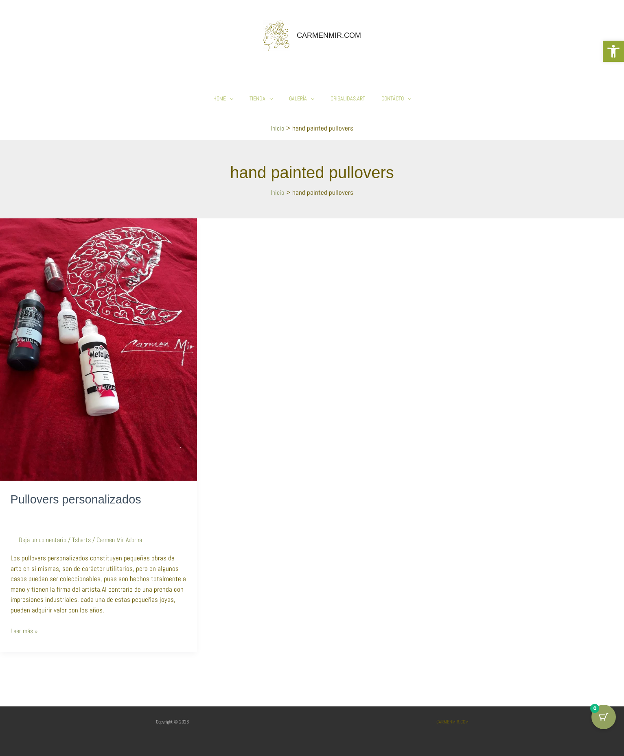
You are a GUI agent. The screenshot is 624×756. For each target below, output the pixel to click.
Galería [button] (298, 98)
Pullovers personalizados (79, 499)
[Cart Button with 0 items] (603, 717)
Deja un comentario (45, 539)
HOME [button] (219, 98)
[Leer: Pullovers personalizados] (98, 348)
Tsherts (87, 539)
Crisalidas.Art (348, 98)
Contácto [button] (392, 98)
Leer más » (25, 630)
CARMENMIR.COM (329, 35)
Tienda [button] (257, 98)
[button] (613, 51)
